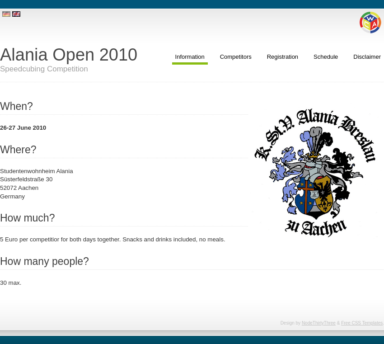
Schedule (326, 56)
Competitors (236, 56)
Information (190, 56)
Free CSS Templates (362, 322)
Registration (282, 56)
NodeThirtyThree (319, 322)
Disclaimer (367, 56)
